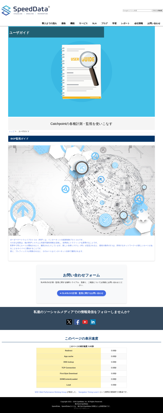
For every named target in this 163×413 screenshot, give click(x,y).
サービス (83, 23)
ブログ (104, 23)
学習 (114, 23)
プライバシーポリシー (81, 408)
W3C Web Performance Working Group (50, 392)
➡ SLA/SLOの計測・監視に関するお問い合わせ (81, 293)
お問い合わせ (153, 23)
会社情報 (138, 23)
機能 (72, 23)
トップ (11, 131)
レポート (125, 23)
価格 (63, 23)
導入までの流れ (49, 23)
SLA (94, 23)
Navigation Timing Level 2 (89, 392)
